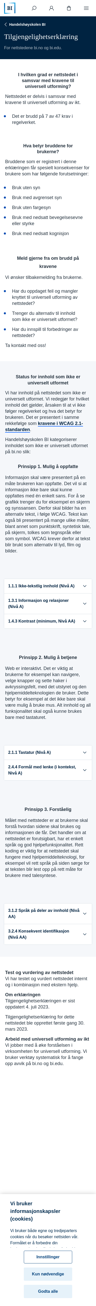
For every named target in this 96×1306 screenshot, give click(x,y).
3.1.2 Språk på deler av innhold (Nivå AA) (48, 913)
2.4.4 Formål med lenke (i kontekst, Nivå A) (48, 770)
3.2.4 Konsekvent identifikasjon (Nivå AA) (48, 934)
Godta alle (48, 1296)
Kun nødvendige (48, 1279)
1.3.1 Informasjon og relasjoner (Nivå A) (48, 603)
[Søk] (34, 8)
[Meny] (86, 8)
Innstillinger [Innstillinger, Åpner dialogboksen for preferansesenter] (48, 1262)
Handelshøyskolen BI (24, 24)
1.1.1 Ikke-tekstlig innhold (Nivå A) (48, 586)
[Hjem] (9, 8)
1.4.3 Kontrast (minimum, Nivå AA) (48, 621)
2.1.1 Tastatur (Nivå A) (48, 752)
